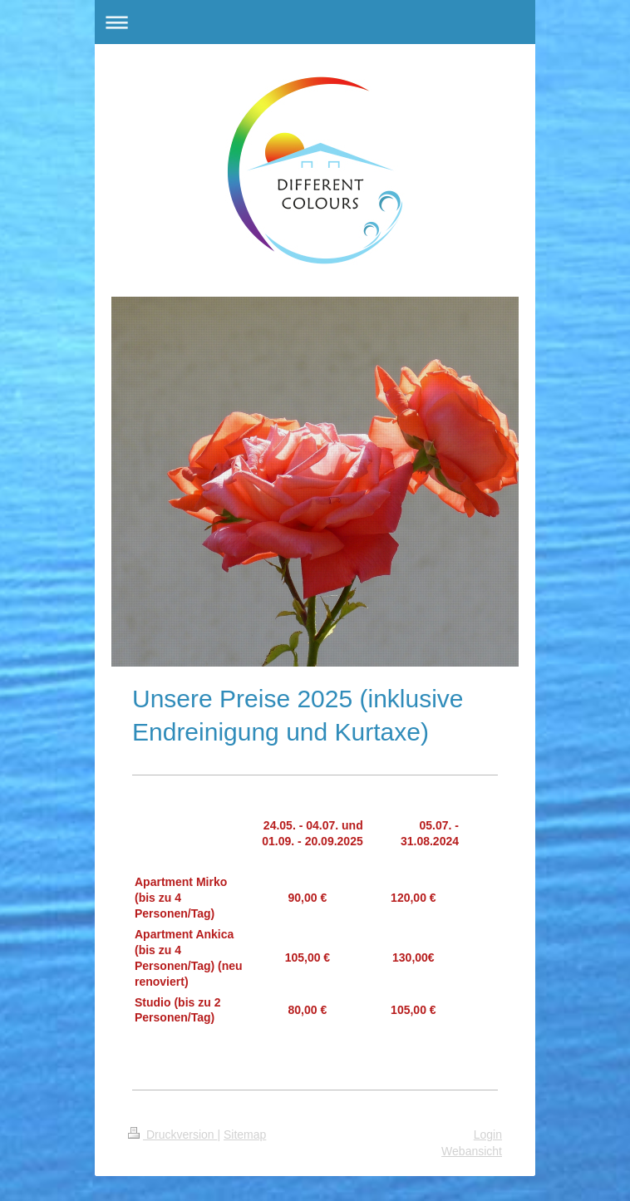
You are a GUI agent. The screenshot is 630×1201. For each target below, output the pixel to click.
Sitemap (245, 1134)
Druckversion (172, 1134)
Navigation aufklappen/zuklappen (315, 22)
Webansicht (471, 1151)
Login (488, 1134)
